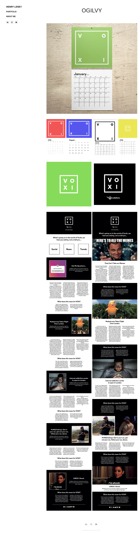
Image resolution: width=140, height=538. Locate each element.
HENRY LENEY (14, 7)
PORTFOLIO (11, 12)
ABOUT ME (11, 16)
